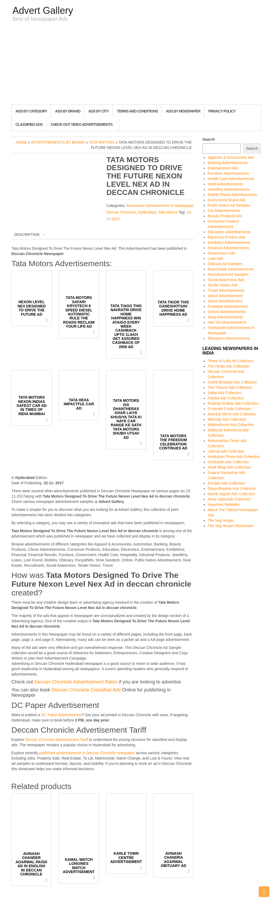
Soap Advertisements (225, 317)
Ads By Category (31, 111)
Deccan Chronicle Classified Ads (86, 690)
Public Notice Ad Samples (229, 205)
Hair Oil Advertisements (227, 322)
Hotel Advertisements (225, 184)
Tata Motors (102, 142)
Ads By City (98, 111)
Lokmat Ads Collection (226, 451)
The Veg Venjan (221, 520)
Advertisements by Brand (58, 142)
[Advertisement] (136, 64)
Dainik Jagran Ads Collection (231, 494)
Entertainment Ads (223, 168)
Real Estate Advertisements (230, 269)
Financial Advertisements (228, 248)
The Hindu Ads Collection (228, 366)
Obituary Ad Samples (225, 264)
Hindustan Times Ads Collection (234, 456)
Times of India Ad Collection (231, 361)
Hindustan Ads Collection (228, 462)
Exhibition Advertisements (229, 242)
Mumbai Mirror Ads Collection (232, 414)
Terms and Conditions (137, 111)
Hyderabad (147, 212)
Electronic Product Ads (226, 237)
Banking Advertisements (228, 163)
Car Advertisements (224, 210)
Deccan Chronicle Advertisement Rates (75, 682)
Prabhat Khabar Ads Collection (233, 403)
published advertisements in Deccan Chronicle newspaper (87, 753)
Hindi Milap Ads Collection (229, 467)
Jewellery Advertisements (229, 189)
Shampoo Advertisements (229, 338)
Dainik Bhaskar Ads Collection (232, 382)
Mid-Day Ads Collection (227, 419)
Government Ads (221, 253)
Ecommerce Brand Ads (227, 200)
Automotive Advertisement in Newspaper (159, 205)
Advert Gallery (42, 10)
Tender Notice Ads (223, 285)
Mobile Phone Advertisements (232, 195)
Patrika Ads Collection (226, 398)
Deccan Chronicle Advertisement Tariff (56, 739)
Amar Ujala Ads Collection (229, 499)
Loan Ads (215, 258)
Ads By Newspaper (183, 111)
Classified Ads (28, 124)
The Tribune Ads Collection (230, 387)
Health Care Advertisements (231, 179)
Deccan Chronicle (121, 212)
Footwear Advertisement (228, 306)
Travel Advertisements (226, 290)
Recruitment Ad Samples (228, 274)
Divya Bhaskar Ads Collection (232, 488)
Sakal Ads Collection (225, 393)
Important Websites (224, 504)
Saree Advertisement (225, 301)
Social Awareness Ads (226, 280)
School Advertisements (226, 312)
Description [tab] (27, 234)
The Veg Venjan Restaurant (230, 526)
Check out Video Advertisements (81, 124)
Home (21, 142)
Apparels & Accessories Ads (231, 157)
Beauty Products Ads (225, 216)
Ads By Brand (67, 111)
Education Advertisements (229, 232)
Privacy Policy (222, 111)
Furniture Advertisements (228, 173)
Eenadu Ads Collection (226, 483)
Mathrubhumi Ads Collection (231, 425)
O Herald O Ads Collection (229, 409)
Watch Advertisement (225, 296)
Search (208, 139)
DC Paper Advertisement (61, 715)
